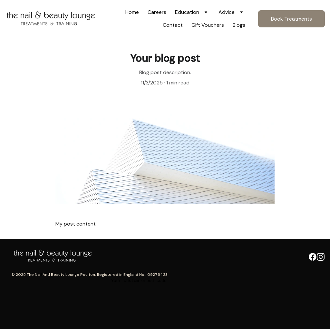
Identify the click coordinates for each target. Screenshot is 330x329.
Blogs (239, 25)
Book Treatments (291, 18)
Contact (173, 25)
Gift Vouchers (207, 25)
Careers (157, 12)
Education (187, 12)
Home (132, 12)
